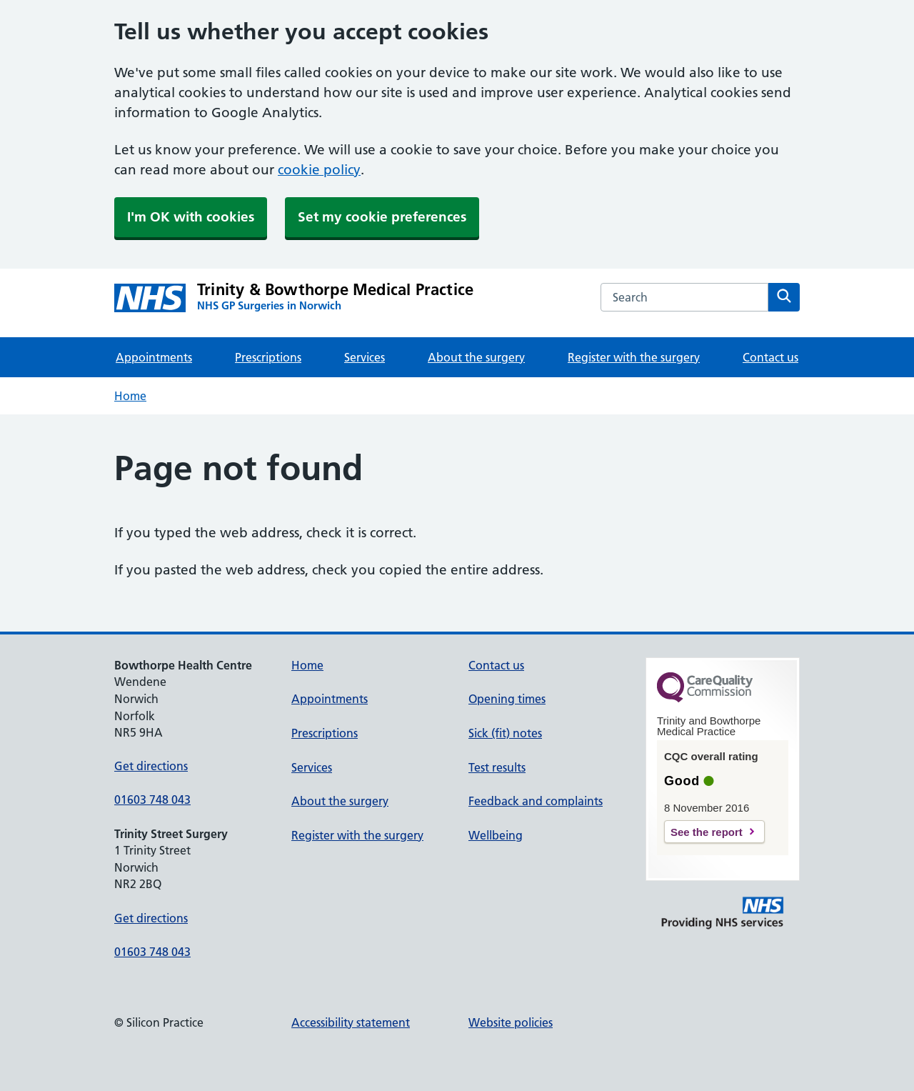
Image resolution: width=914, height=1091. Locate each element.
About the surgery (476, 357)
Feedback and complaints (535, 801)
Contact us (770, 357)
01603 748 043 (152, 799)
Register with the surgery (634, 357)
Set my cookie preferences (382, 217)
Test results (497, 767)
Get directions (151, 766)
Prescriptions (268, 357)
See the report (707, 832)
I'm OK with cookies (190, 217)
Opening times (507, 699)
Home (130, 396)
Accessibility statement (350, 1022)
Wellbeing (495, 835)
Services (364, 357)
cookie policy (319, 169)
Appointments (154, 357)
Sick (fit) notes (505, 733)
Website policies (510, 1022)
